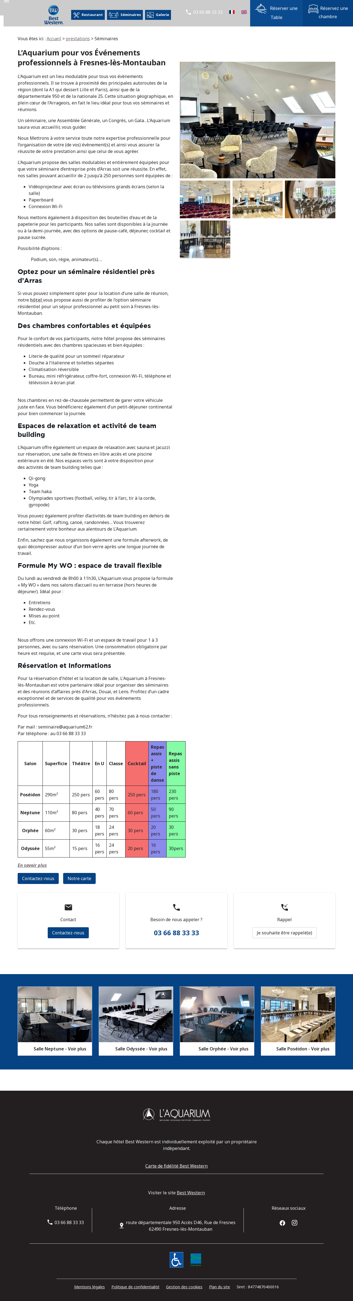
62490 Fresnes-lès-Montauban (181, 1225)
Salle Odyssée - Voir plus (141, 1049)
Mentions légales (89, 1286)
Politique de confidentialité (135, 1286)
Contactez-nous (38, 878)
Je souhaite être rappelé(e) (284, 933)
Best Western (191, 1193)
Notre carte (79, 878)
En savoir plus (32, 865)
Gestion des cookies (184, 1286)
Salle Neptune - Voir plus (60, 1049)
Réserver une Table (276, 12)
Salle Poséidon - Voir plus (303, 1049)
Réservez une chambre (327, 12)
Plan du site (219, 1286)
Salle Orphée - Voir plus (223, 1049)
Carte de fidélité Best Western (176, 1166)
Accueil (54, 39)
